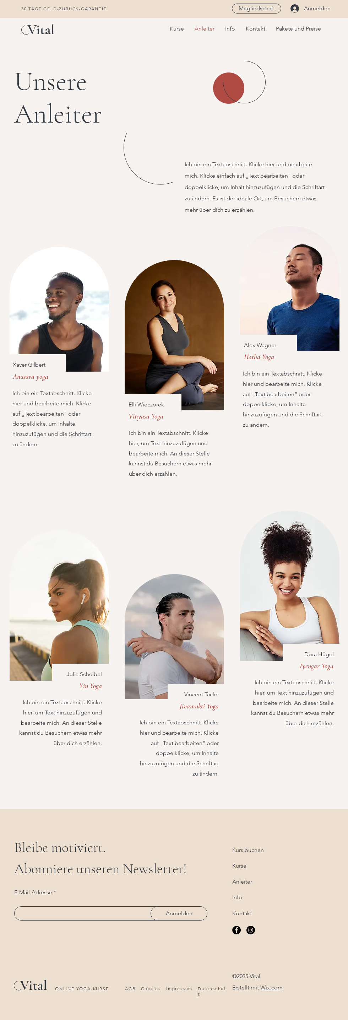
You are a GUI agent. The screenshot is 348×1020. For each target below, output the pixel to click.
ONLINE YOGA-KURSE (82, 988)
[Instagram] (250, 930)
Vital (41, 29)
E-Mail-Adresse (33, 892)
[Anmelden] (179, 913)
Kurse (239, 865)
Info (237, 897)
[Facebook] (236, 930)
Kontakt (242, 913)
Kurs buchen (248, 850)
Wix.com (271, 987)
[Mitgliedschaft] (256, 9)
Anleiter (242, 881)
